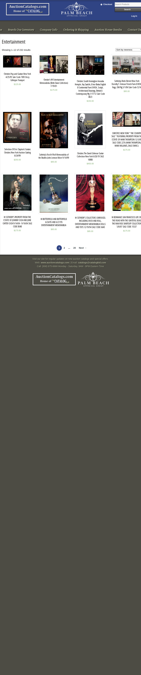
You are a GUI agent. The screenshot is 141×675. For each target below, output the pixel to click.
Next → (83, 248)
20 (74, 248)
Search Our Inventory (21, 30)
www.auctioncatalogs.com (55, 262)
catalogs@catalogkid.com (92, 262)
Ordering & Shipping (76, 30)
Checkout (107, 4)
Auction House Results (108, 30)
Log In (134, 16)
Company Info (48, 30)
